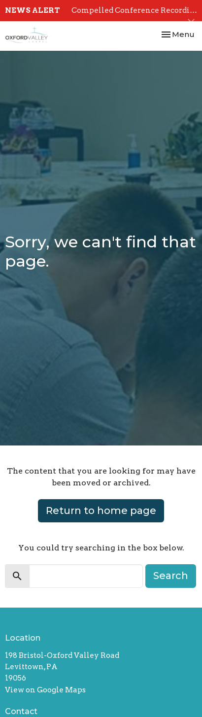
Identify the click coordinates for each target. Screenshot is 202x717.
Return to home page (101, 510)
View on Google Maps (45, 689)
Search (170, 575)
